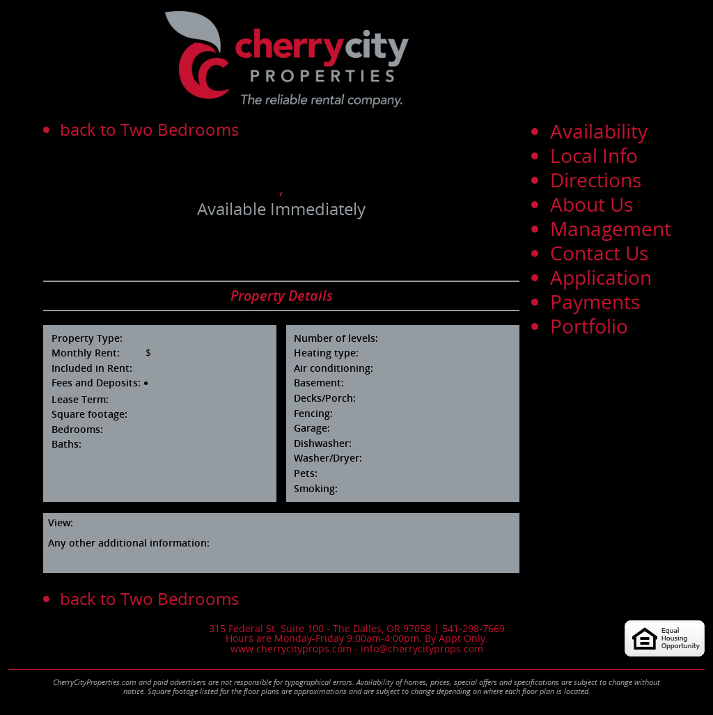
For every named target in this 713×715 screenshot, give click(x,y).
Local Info (594, 155)
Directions (595, 179)
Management (610, 228)
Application (601, 277)
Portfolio (589, 326)
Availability (599, 131)
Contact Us (599, 252)
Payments (595, 301)
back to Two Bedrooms (149, 129)
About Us (591, 204)
